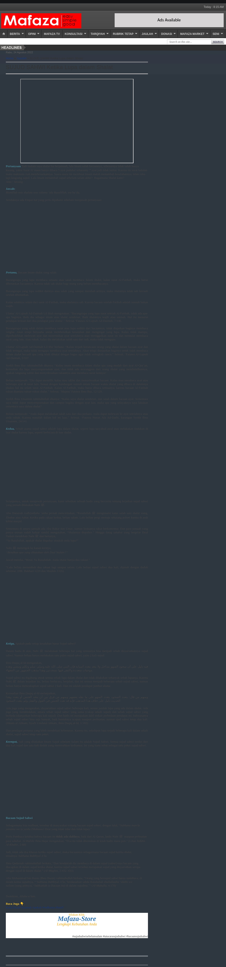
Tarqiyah (98, 34)
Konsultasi (73, 34)
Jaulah (147, 34)
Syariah (22, 58)
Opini (32, 34)
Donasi (166, 34)
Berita (15, 34)
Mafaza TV (52, 34)
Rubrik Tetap (123, 34)
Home (10, 58)
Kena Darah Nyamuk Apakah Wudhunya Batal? (35, 907)
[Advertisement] (77, 238)
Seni (216, 34)
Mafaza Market (192, 34)
